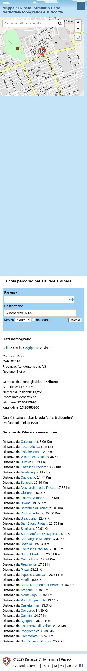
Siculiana (27, 528)
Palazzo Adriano (32, 513)
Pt (49, 666)
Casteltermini (30, 605)
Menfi (25, 580)
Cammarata (29, 636)
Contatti (19, 666)
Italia (6, 348)
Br (75, 666)
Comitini (26, 615)
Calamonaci (29, 441)
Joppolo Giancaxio (34, 575)
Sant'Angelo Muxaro (35, 539)
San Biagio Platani (34, 523)
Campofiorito (30, 559)
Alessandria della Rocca (37, 488)
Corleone (27, 610)
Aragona (26, 590)
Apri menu (81, 5)
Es (43, 666)
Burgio (25, 462)
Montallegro (29, 472)
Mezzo (9, 320)
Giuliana (26, 493)
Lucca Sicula (30, 447)
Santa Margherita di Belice (40, 585)
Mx (62, 666)
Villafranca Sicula (33, 457)
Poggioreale (29, 631)
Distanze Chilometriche (41, 659)
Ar (55, 666)
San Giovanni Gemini (36, 641)
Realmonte (28, 564)
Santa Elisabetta (32, 554)
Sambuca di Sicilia (34, 508)
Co (69, 666)
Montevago (29, 595)
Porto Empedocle (33, 600)
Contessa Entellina (34, 549)
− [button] (78, 29)
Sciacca (26, 482)
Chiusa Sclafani (32, 498)
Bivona (26, 503)
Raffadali (27, 544)
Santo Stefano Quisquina (39, 534)
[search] (29, 23)
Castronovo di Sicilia (35, 626)
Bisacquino (29, 518)
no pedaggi (44, 320)
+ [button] (78, 22)
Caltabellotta (30, 452)
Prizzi (25, 569)
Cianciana (28, 477)
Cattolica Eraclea (33, 467)
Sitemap (33, 666)
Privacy (66, 659)
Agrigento (32, 348)
